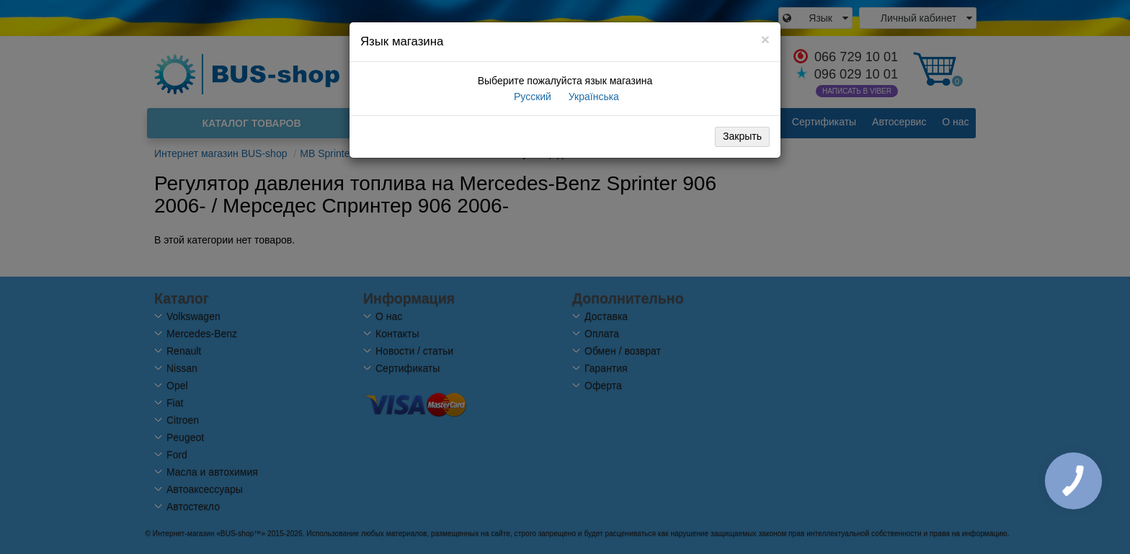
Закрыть (742, 136)
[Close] (765, 39)
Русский (531, 96)
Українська (592, 96)
